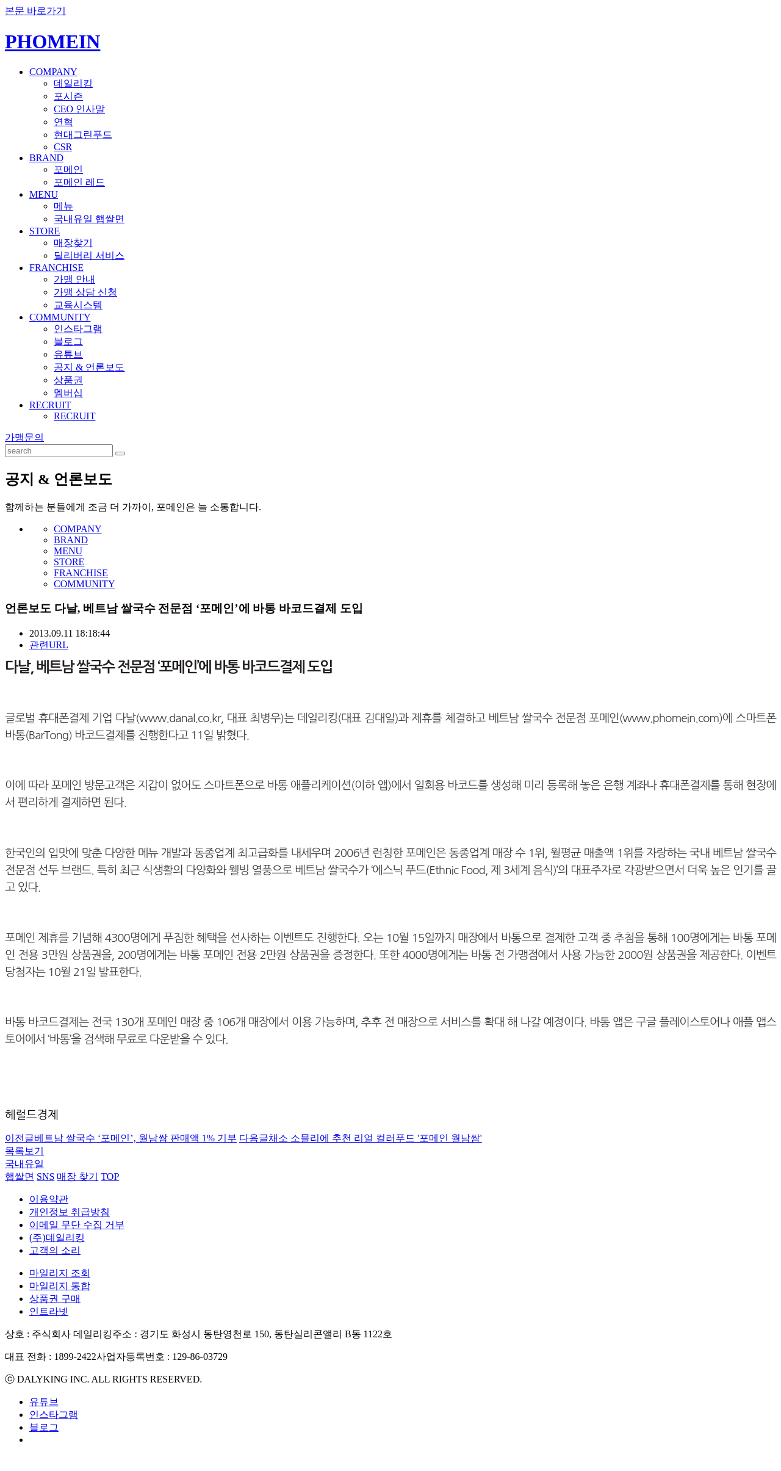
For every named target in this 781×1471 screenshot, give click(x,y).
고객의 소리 (55, 1250)
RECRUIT (50, 405)
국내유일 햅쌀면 (89, 219)
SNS (45, 1176)
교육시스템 (78, 305)
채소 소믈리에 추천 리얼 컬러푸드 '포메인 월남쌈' (360, 1138)
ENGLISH (759, 33)
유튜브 (68, 354)
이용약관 (48, 1199)
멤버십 (68, 393)
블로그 (68, 341)
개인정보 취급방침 (69, 1212)
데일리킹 (73, 83)
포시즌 (68, 96)
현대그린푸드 (83, 134)
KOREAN (721, 33)
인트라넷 (48, 1311)
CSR (63, 147)
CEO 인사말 (79, 109)
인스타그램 (78, 328)
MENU (43, 194)
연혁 (63, 122)
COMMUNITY (59, 317)
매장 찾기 (77, 1176)
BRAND (46, 158)
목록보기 (24, 1151)
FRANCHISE (56, 267)
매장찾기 (73, 242)
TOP (110, 1176)
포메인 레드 (79, 182)
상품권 (68, 380)
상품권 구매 (55, 1298)
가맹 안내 (74, 279)
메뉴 (63, 206)
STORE (44, 231)
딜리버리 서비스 (89, 255)
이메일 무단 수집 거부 (76, 1225)
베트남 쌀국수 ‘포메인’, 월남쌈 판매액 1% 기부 (121, 1138)
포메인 (68, 169)
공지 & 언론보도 (89, 367)
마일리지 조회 (59, 1273)
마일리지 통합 (59, 1286)
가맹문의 (24, 437)
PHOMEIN (52, 41)
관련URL (48, 645)
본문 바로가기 (35, 10)
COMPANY (53, 72)
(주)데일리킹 (57, 1237)
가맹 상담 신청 (85, 292)
